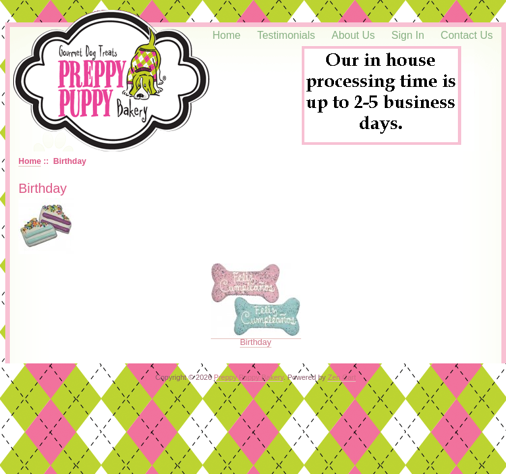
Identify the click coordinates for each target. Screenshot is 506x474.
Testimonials (286, 35)
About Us (353, 35)
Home (227, 35)
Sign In (407, 35)
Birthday (256, 338)
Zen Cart (341, 377)
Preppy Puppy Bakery (249, 377)
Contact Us (467, 35)
